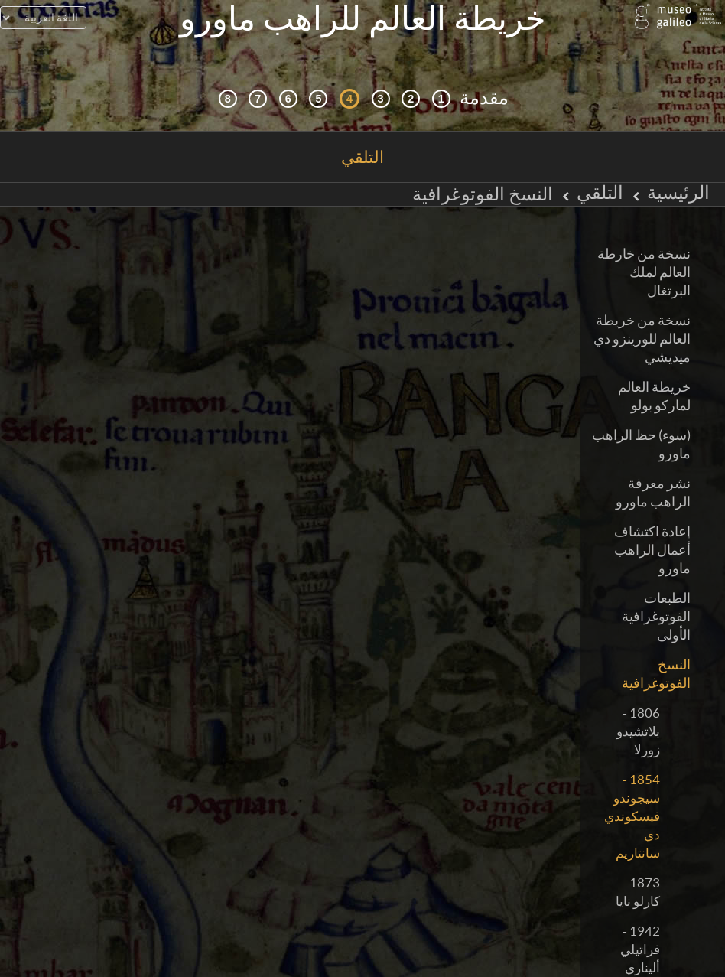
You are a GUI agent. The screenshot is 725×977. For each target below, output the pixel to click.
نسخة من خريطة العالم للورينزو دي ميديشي (642, 323)
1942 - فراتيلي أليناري (640, 933)
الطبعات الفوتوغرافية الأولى (656, 601)
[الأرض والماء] (257, 84)
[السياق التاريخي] (441, 84)
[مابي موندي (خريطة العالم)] (318, 84)
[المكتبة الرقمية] (227, 84)
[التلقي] (349, 84)
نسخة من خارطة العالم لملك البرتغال (644, 256)
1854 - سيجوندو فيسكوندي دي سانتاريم (632, 801)
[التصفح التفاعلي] (410, 84)
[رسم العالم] (288, 84)
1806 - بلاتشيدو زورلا (638, 715)
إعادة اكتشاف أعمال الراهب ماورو (652, 534)
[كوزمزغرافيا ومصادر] (380, 84)
